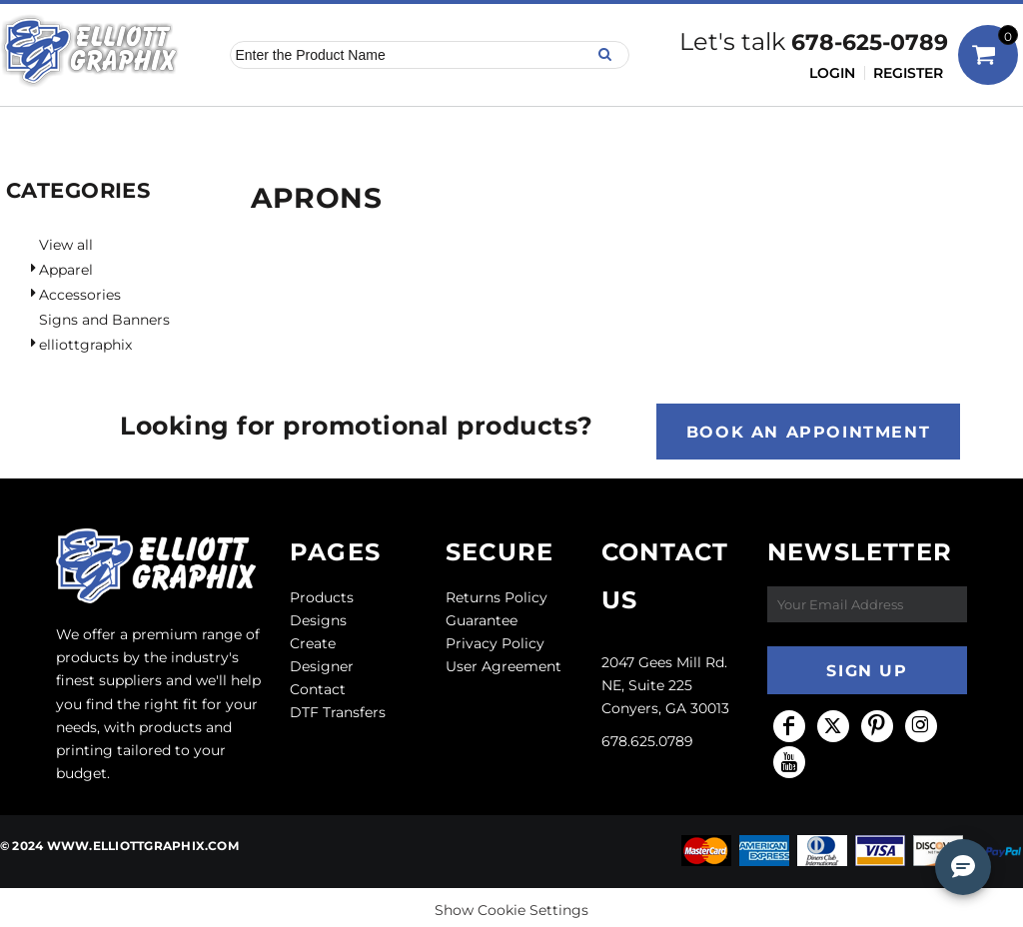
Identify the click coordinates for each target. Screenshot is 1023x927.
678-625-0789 (869, 42)
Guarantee (481, 620)
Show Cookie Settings (511, 910)
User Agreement (503, 666)
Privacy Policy (495, 643)
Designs (318, 620)
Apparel (66, 270)
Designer (322, 666)
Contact (318, 689)
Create (313, 643)
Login (832, 73)
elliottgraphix (85, 345)
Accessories (80, 295)
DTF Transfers (338, 712)
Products (322, 597)
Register (908, 73)
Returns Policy (496, 597)
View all (66, 245)
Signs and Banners (104, 320)
